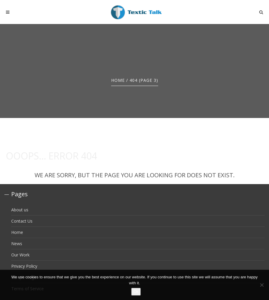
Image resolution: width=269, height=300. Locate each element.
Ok (136, 291)
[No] (262, 285)
